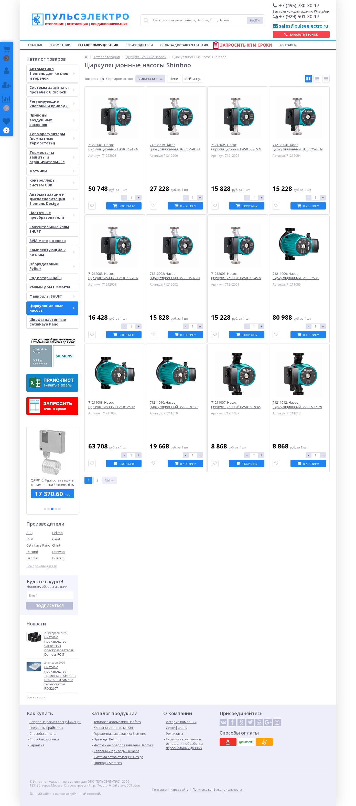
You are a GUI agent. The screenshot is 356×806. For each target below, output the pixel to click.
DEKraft (58, 558)
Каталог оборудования (98, 45)
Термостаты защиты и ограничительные (52, 157)
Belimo (57, 532)
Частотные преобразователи (52, 215)
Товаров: (91, 78)
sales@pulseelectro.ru (303, 26)
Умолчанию (148, 78)
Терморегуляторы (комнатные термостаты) (52, 138)
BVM (30, 539)
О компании (59, 45)
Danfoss (32, 558)
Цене (174, 78)
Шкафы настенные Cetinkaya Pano (47, 322)
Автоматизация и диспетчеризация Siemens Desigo (52, 199)
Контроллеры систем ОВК (52, 182)
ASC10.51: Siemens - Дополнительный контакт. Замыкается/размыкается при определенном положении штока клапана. (52, 482)
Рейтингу (192, 78)
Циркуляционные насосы (52, 308)
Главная (35, 45)
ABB (29, 532)
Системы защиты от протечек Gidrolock (52, 90)
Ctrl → (109, 480)
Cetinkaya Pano (38, 545)
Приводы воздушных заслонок (52, 120)
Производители (139, 45)
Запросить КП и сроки (246, 45)
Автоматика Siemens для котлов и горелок (52, 73)
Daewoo (58, 551)
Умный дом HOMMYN (49, 287)
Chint (56, 545)
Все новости (36, 697)
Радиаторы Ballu (45, 277)
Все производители (41, 566)
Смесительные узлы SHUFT (49, 229)
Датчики (52, 171)
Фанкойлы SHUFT (52, 296)
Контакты (287, 45)
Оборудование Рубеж (52, 266)
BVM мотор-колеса (47, 240)
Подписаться (50, 605)
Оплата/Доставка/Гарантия (184, 45)
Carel (56, 539)
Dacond (32, 551)
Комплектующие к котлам (52, 252)
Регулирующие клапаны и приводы (52, 103)
